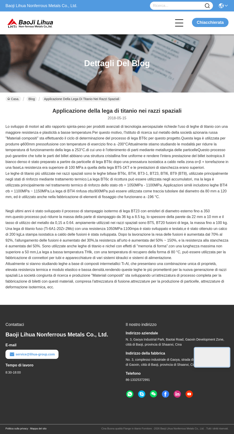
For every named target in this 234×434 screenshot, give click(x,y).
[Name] (207, 6)
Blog (31, 99)
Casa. (13, 99)
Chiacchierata (210, 22)
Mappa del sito (38, 428)
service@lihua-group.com (32, 354)
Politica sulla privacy (16, 428)
